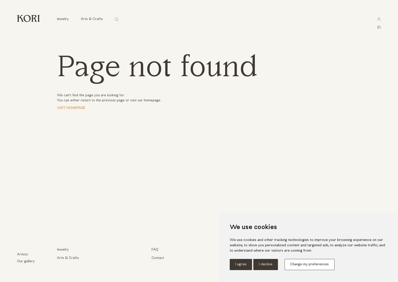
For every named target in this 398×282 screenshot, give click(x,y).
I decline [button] (265, 264)
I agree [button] (240, 264)
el (379, 27)
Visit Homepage (71, 108)
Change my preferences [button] (309, 264)
